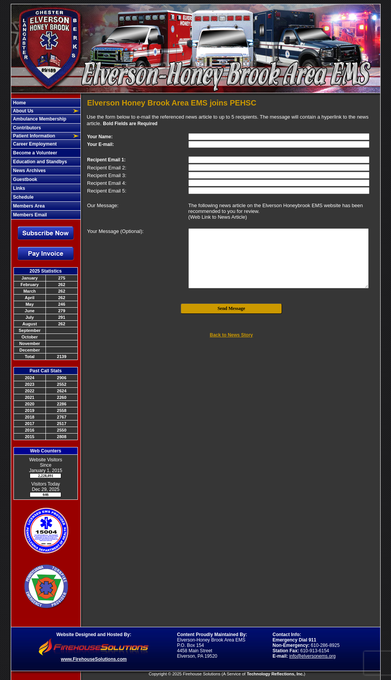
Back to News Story (231, 335)
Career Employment (34, 144)
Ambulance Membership (39, 119)
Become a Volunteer (34, 153)
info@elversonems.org (312, 656)
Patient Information (33, 136)
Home (19, 103)
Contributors (26, 128)
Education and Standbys (39, 161)
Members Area (28, 206)
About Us (23, 111)
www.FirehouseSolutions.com (94, 659)
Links (18, 188)
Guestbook (24, 179)
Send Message (231, 308)
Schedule (23, 197)
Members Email (29, 215)
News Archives (29, 170)
